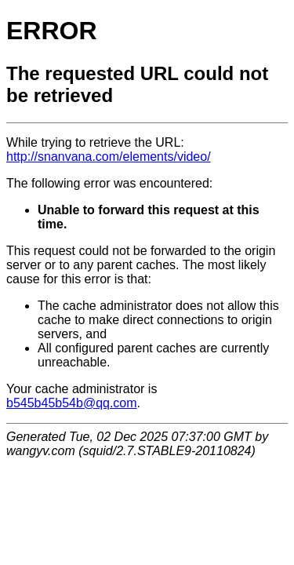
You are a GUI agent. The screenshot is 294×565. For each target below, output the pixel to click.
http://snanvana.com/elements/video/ (108, 156)
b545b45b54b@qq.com (71, 403)
